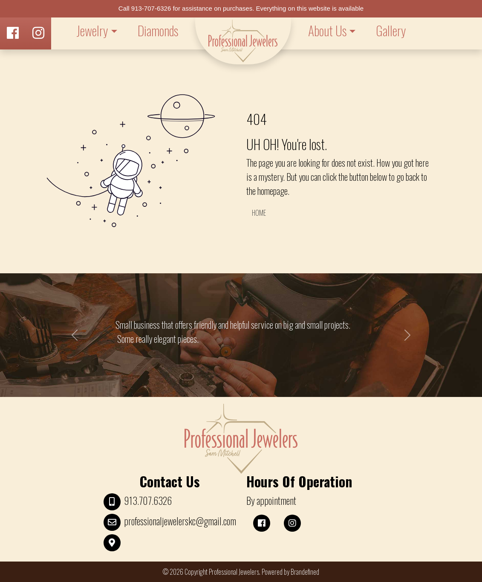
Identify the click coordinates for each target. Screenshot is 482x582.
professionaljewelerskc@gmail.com (180, 521)
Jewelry (92, 30)
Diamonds (158, 30)
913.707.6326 (148, 500)
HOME (259, 213)
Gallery (391, 30)
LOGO (243, 40)
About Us (327, 30)
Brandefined (305, 572)
